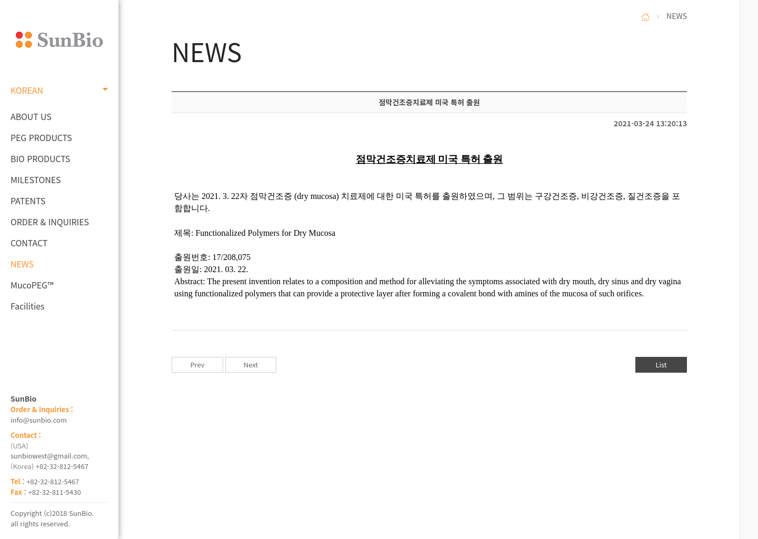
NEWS (22, 263)
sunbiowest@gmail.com (49, 456)
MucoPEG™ (32, 284)
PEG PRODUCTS (41, 137)
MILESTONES (36, 179)
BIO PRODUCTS (40, 158)
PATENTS (28, 200)
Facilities (28, 306)
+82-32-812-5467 (62, 466)
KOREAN (59, 90)
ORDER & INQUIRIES (50, 221)
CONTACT (29, 242)
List (660, 365)
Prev (197, 365)
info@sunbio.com (39, 420)
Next (251, 365)
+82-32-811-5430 (54, 492)
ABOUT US (31, 116)
